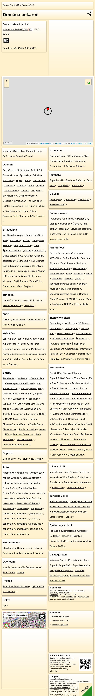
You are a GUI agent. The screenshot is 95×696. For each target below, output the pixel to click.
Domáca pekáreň (25, 5)
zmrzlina (9, 185)
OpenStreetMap (45, 143)
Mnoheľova (8, 473)
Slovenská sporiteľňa (13, 424)
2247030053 (64, 593)
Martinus (25, 190)
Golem (6, 319)
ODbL (59, 683)
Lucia (36, 245)
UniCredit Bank (34, 424)
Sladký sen (33, 276)
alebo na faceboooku (60, 620)
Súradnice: (8, 48)
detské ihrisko (19, 319)
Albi (51, 299)
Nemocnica (55, 354)
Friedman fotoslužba (23, 434)
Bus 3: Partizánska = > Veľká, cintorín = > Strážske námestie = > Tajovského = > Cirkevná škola (71, 398)
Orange (53, 224)
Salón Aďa (22, 170)
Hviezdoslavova (65, 333)
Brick (32, 271)
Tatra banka (9, 378)
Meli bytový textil (27, 196)
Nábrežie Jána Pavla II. (28, 498)
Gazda (27, 250)
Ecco (76, 304)
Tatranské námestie (59, 344)
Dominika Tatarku (75, 487)
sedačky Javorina (35, 216)
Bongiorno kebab (22, 245)
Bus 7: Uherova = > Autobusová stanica (71, 383)
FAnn (88, 299)
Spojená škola (57, 156)
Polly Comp (8, 170)
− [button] (7, 85)
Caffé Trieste (20, 281)
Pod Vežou (19, 276)
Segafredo (8, 271)
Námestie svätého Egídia (17, 29)
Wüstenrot (26, 393)
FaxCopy (56, 304)
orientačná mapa (11, 300)
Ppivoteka (25, 175)
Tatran (23, 344)
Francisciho (55, 482)
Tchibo (41, 206)
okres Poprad (16, 156)
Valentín (22, 211)
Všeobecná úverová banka (25, 409)
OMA (12, 5)
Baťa (32, 211)
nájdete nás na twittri (60, 616)
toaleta (42, 429)
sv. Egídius (63, 185)
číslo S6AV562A (25, 439)
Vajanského (57, 487)
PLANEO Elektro (74, 299)
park (5, 339)
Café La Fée (56, 253)
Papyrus (36, 190)
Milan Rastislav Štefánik (72, 180)
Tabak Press (11, 190)
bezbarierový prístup (60, 268)
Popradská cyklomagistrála (63, 531)
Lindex (31, 185)
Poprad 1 (39, 393)
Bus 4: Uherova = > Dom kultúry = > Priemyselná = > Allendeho (70, 409)
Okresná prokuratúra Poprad (19, 383)
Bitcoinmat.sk (9, 429)
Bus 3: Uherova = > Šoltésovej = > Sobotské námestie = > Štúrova (71, 429)
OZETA (67, 304)
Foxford (26, 240)
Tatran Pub (35, 281)
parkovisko (23, 493)
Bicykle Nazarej (57, 204)
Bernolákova (70, 482)
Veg (19, 235)
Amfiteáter (33, 354)
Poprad (29, 156)
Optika (40, 185)
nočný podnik (11, 359)
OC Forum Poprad (70, 289)
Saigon (29, 256)
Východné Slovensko (13, 151)
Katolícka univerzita (73, 161)
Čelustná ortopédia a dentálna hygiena (22, 553)
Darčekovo (16, 206)
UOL (7, 434)
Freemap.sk (60, 143)
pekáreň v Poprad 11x (60, 560)
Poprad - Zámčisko (59, 501)
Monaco (7, 281)
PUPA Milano (34, 201)
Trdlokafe (38, 250)
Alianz (18, 404)
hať (4, 606)
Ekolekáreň (8, 548)
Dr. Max (37, 548)
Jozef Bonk (77, 185)
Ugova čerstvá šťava (13, 256)
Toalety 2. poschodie (15, 399)
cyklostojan (55, 199)
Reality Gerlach (10, 393)
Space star (20, 354)
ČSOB (42, 414)
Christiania (19, 201)
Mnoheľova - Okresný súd (30, 473)
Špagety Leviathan (12, 250)
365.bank (33, 399)
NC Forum (23, 459)
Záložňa (37, 175)
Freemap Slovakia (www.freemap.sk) (61, 686)
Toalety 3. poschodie (13, 414)
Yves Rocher (9, 196)
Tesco (73, 234)
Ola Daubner (39, 180)
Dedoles (7, 201)
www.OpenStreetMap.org (59, 681)
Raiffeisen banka (27, 429)
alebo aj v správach (60, 625)
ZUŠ (69, 156)
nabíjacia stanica (11, 478)
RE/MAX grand (12, 419)
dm (80, 234)
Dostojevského (57, 349)
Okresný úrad (71, 328)
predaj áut (22, 529)
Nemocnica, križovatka (78, 349)
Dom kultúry (27, 359)
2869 (60, 546)
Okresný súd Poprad (31, 388)
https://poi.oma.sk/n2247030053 (81, 143)
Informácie (29, 305)
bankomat (22, 378)
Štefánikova (81, 338)
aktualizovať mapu (64, 590)
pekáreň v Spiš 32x (63, 570)
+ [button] (7, 81)
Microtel (21, 185)
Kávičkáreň (8, 235)
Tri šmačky (21, 271)
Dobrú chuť (22, 261)
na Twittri (63, 662)
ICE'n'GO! (8, 180)
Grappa (27, 286)
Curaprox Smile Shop (13, 216)
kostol (6, 567)
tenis (5, 325)
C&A (27, 180)
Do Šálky (36, 266)
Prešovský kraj (33, 151)
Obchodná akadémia (62, 338)
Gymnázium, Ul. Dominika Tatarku (66, 166)
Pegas (19, 180)
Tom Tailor (10, 211)
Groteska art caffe (12, 286)
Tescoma (63, 229)
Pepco (59, 299)
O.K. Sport (30, 206)
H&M (5, 206)
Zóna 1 (33, 518)
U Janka (28, 235)
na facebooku (68, 658)
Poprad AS (83, 354)
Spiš (5, 156)
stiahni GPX (54, 597)
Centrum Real (37, 378)
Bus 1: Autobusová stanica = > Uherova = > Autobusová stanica (71, 439)
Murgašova (8, 508)
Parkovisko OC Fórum (28, 503)
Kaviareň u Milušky (19, 266)
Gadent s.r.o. (23, 548)
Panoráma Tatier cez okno (16, 586)
